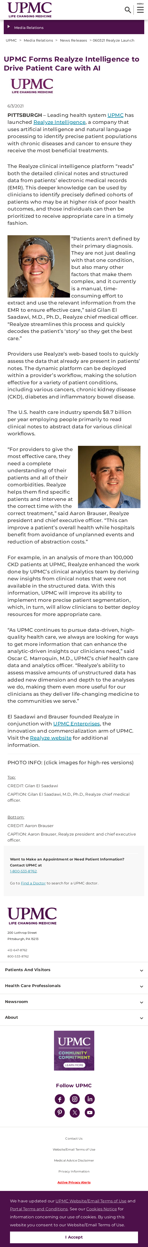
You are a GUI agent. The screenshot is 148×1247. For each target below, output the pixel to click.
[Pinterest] (60, 1113)
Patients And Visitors (27, 969)
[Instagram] (75, 1100)
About (11, 1017)
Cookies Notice (101, 1209)
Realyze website (51, 738)
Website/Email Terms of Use (74, 1149)
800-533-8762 (18, 956)
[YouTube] (90, 1113)
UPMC (116, 115)
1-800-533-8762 (23, 871)
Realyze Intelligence (60, 122)
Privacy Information (73, 1171)
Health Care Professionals (33, 985)
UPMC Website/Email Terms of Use (91, 1201)
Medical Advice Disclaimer (74, 1160)
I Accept (74, 1237)
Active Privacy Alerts (74, 1182)
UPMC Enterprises (76, 724)
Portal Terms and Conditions (39, 1209)
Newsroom (16, 1001)
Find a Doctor (33, 883)
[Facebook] (60, 1100)
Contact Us (73, 1138)
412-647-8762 (17, 950)
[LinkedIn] (90, 1100)
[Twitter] (75, 1113)
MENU (140, 3)
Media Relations (29, 27)
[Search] (128, 10)
